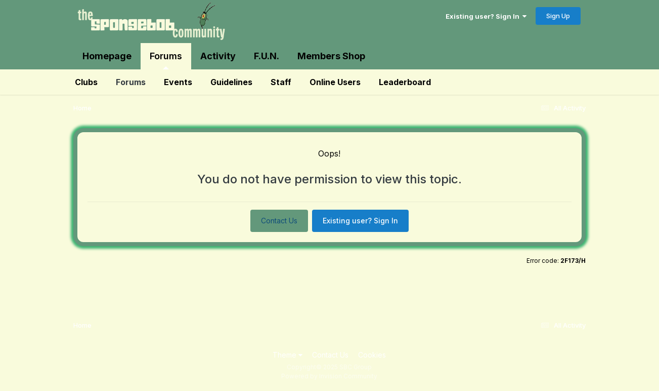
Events (178, 82)
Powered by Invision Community (329, 376)
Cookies (372, 354)
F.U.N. (266, 56)
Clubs (86, 82)
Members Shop (331, 56)
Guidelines (231, 82)
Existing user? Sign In (486, 16)
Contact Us (279, 220)
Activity (218, 56)
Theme (287, 354)
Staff (281, 82)
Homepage (106, 56)
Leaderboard (405, 82)
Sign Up (558, 16)
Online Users (335, 82)
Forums (166, 60)
